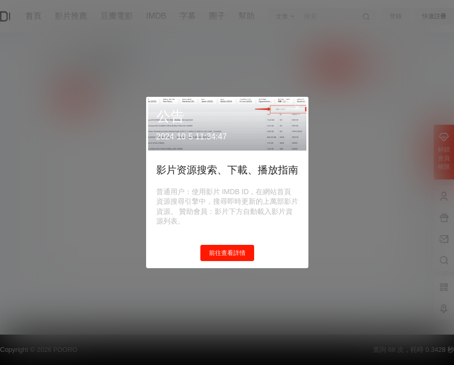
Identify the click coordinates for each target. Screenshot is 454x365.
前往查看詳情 (227, 253)
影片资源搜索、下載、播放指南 (227, 169)
